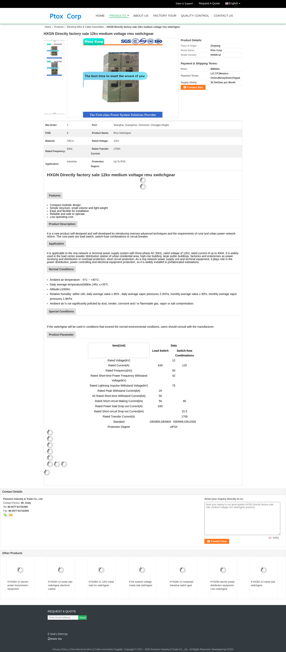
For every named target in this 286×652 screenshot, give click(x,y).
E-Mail (52, 634)
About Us (140, 15)
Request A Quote (209, 3)
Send (82, 617)
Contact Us (223, 15)
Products (117, 15)
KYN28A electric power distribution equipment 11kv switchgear (222, 585)
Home (100, 15)
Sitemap (62, 634)
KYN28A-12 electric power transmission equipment (18, 585)
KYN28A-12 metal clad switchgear (263, 583)
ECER (230, 649)
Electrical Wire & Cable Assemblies (85, 27)
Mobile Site (55, 639)
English (235, 2)
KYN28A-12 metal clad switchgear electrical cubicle (60, 585)
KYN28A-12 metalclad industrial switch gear (181, 583)
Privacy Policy (60, 649)
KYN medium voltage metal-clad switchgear (140, 583)
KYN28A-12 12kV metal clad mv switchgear (101, 583)
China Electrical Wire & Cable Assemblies (91, 649)
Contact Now (195, 87)
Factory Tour (164, 15)
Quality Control (195, 15)
